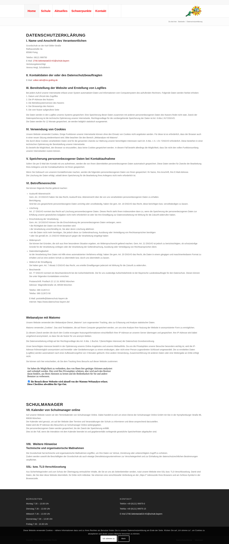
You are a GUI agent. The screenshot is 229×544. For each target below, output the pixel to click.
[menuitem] (31, 11)
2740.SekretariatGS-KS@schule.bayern (51, 61)
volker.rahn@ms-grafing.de (45, 80)
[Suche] (114, 11)
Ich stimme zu (109, 539)
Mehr (123, 539)
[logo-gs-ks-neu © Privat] (193, 11)
